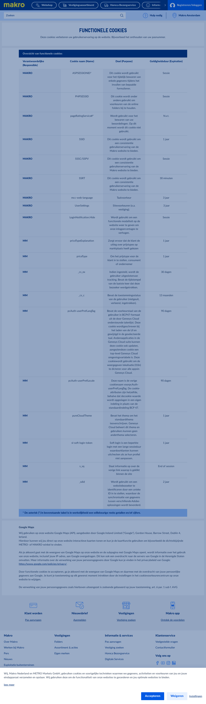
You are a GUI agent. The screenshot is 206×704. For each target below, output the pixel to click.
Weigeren (177, 696)
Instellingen (195, 696)
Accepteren (152, 696)
